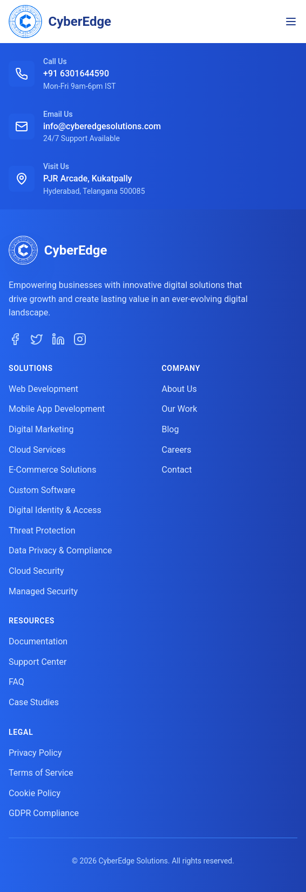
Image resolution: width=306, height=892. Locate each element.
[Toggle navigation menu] (290, 21)
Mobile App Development (57, 409)
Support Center (37, 662)
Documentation (38, 641)
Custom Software (42, 490)
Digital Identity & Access (55, 510)
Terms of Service (41, 773)
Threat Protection (42, 530)
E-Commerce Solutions (52, 470)
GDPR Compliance (44, 813)
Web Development (43, 389)
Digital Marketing (41, 429)
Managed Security (43, 591)
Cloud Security (36, 571)
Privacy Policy (35, 753)
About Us (179, 389)
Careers (177, 450)
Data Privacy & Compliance (60, 550)
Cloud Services (37, 450)
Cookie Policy (34, 793)
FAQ (16, 682)
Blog (170, 429)
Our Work (180, 409)
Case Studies (34, 702)
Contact (177, 470)
